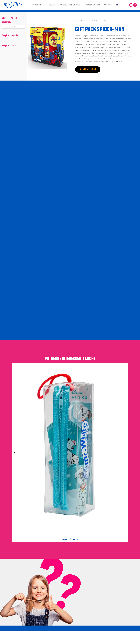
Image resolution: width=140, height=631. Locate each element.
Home (76, 21)
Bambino (87, 21)
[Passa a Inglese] (117, 5)
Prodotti (81, 21)
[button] (30, 46)
